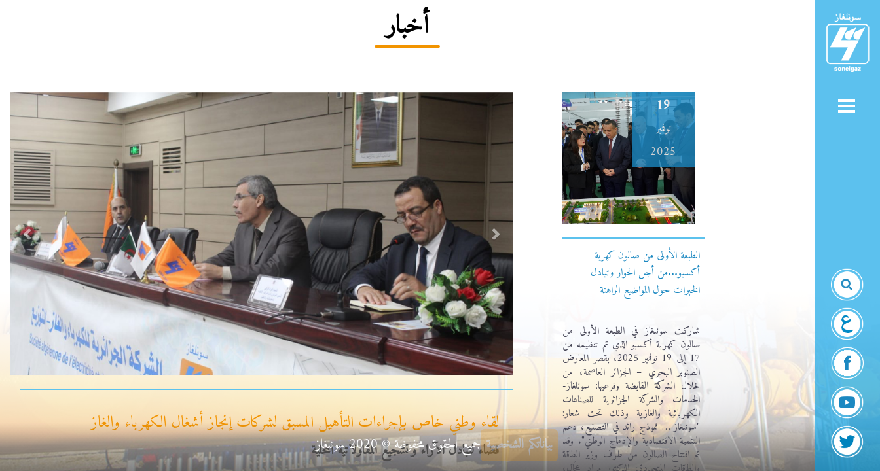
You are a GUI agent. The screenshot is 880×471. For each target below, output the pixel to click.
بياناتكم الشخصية (519, 445)
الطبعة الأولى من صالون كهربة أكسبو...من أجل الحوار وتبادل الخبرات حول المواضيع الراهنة (645, 273)
